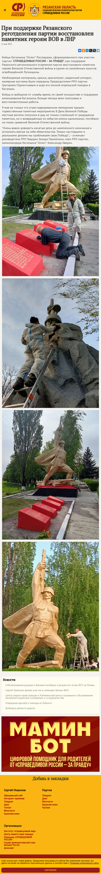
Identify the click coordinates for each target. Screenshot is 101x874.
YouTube (46, 807)
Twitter (7, 807)
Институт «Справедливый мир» (20, 831)
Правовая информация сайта (84, 863)
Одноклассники (11, 814)
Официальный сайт (13, 795)
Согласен (50, 870)
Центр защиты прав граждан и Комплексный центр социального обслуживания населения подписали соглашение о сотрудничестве (48, 696)
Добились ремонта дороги (19, 708)
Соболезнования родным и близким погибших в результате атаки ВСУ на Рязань (48, 685)
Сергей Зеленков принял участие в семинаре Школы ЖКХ (36, 690)
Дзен (6, 804)
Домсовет (9, 848)
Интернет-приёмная (14, 798)
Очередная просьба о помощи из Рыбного (27, 703)
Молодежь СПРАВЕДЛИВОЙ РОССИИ (18, 838)
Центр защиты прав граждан (18, 834)
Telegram (8, 801)
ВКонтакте (9, 810)
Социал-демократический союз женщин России (19, 843)
